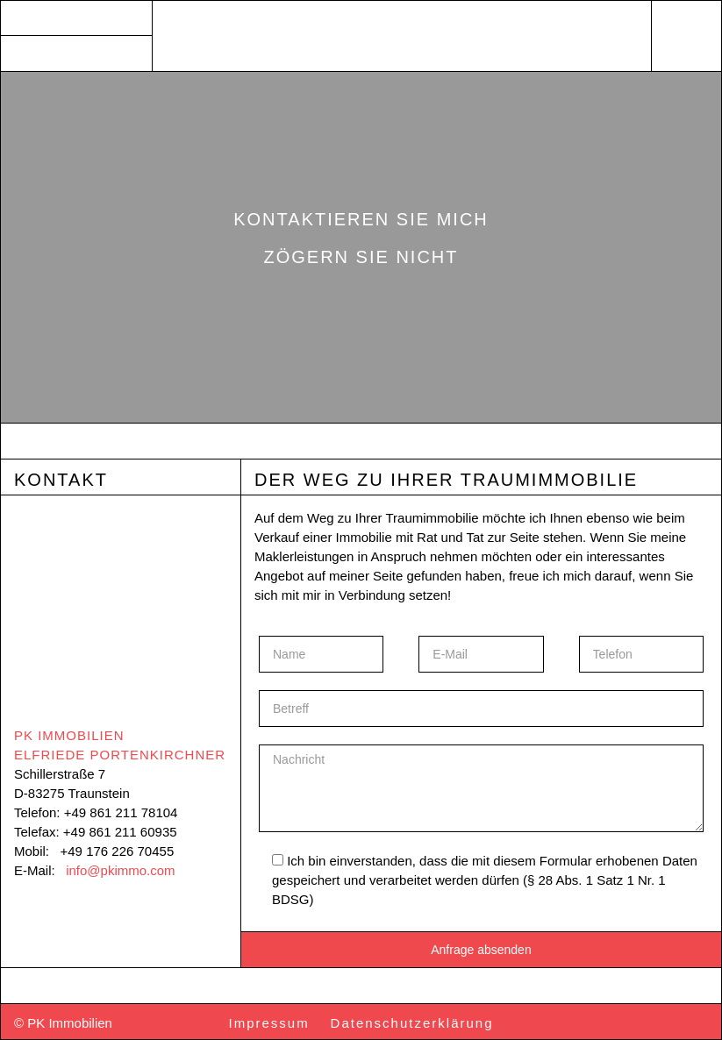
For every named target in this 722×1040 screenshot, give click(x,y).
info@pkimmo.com (120, 870)
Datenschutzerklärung (412, 1022)
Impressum (269, 1022)
